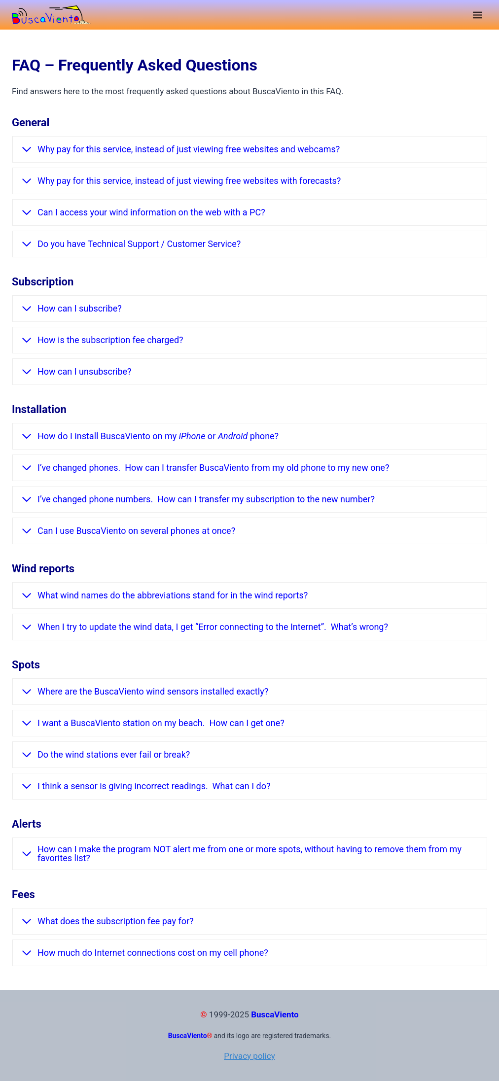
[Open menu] (477, 14)
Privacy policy (249, 1056)
